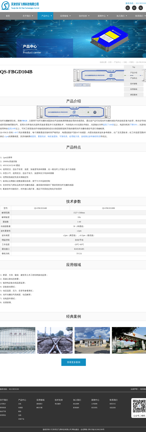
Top (133, 67)
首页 (8, 16)
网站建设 (75, 429)
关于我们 (27, 16)
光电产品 (21, 419)
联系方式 (113, 404)
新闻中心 (102, 16)
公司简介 (3, 404)
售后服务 (58, 404)
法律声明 (134, 389)
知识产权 (3, 411)
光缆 (19, 415)
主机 (125, 62)
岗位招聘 (76, 404)
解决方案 (39, 407)
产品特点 (133, 78)
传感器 (20, 407)
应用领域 (64, 16)
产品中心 (45, 16)
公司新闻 (94, 404)
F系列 (131, 62)
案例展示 (39, 404)
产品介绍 (133, 73)
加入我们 (120, 16)
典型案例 (133, 95)
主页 (110, 62)
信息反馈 (113, 407)
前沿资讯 (94, 407)
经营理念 (3, 415)
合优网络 (84, 429)
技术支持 (83, 16)
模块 (19, 411)
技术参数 (133, 84)
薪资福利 (76, 407)
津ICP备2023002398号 (96, 429)
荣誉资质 (3, 407)
